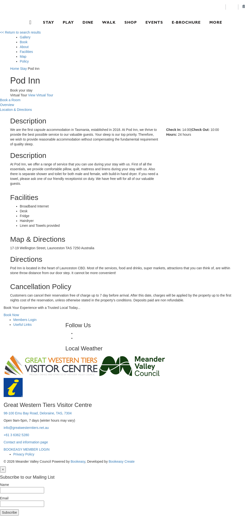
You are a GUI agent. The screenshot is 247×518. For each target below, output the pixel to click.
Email (4, 498)
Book (23, 42)
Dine (87, 22)
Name (4, 485)
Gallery (25, 37)
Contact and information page (26, 442)
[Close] (3, 469)
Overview (7, 105)
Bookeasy (78, 461)
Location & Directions (16, 110)
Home (14, 69)
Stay (48, 22)
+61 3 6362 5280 (16, 435)
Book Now (11, 315)
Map (23, 56)
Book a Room (10, 100)
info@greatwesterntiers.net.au (26, 428)
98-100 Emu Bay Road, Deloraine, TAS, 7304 (38, 413)
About (24, 47)
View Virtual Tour (40, 95)
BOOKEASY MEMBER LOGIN (26, 449)
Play (68, 22)
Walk (109, 22)
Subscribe (9, 512)
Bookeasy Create (122, 461)
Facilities (26, 52)
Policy (24, 61)
